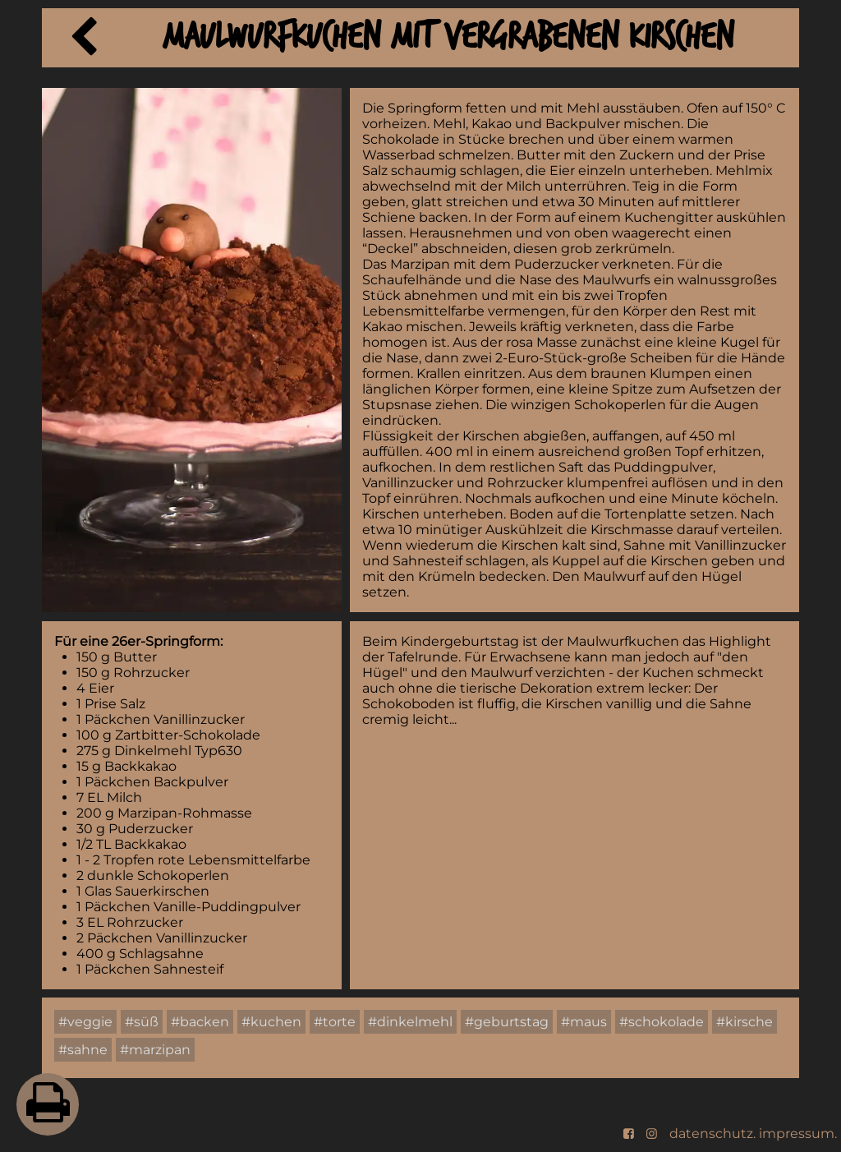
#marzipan (155, 1050)
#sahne (83, 1050)
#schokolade (661, 1022)
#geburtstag (507, 1022)
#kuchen (271, 1022)
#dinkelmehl (410, 1022)
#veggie (85, 1022)
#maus (584, 1022)
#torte (335, 1022)
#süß (142, 1022)
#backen (200, 1022)
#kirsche (744, 1022)
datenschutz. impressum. (753, 1133)
